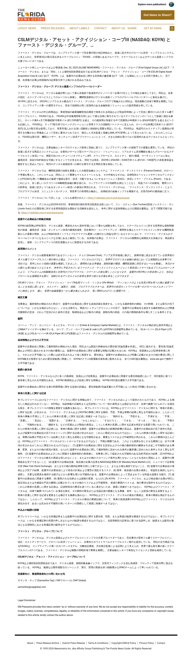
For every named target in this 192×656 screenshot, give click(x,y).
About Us (118, 28)
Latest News (27, 28)
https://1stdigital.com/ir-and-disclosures (108, 197)
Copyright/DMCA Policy (123, 643)
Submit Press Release (73, 643)
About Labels (79, 28)
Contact (100, 28)
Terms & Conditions (98, 643)
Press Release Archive (47, 643)
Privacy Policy (146, 643)
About (30, 643)
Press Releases (53, 28)
